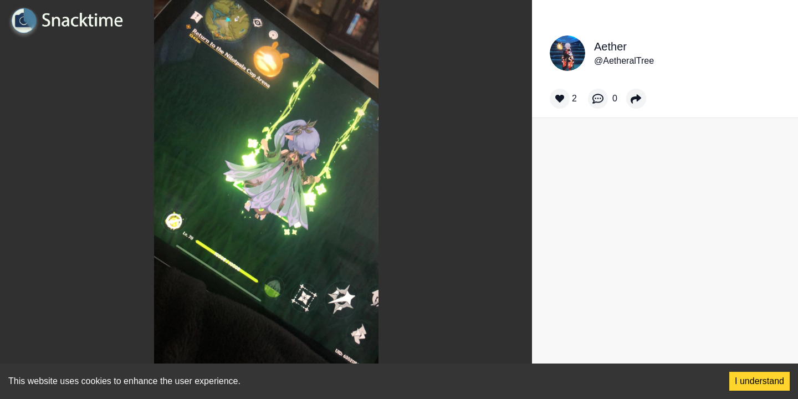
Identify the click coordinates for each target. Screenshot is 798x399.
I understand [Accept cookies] (759, 381)
